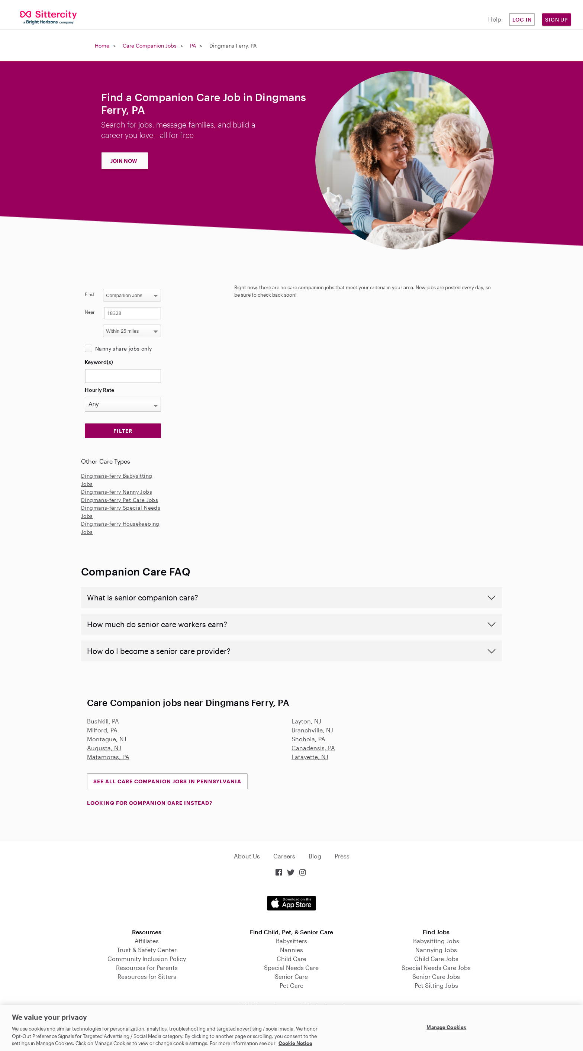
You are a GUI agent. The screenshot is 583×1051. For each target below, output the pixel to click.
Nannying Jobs (436, 949)
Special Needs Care (291, 967)
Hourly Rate (99, 390)
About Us (247, 856)
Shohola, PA (308, 738)
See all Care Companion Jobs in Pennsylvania (167, 781)
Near (90, 312)
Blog (315, 856)
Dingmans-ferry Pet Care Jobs (119, 500)
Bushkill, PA (103, 721)
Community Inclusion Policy (146, 958)
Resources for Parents (147, 967)
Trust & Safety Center (147, 949)
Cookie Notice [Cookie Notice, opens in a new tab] (295, 1043)
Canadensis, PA (313, 747)
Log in (522, 19)
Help (494, 19)
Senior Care (291, 976)
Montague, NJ (106, 738)
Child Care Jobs (436, 958)
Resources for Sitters (146, 976)
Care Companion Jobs (150, 45)
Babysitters (291, 940)
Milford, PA (102, 730)
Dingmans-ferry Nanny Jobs (116, 492)
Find (89, 294)
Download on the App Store (291, 903)
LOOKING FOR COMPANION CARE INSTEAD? (149, 803)
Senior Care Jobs (436, 976)
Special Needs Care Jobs (436, 967)
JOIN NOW (123, 161)
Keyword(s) (99, 362)
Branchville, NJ (312, 730)
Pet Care (291, 985)
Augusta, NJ (104, 747)
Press (342, 856)
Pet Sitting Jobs (436, 985)
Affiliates (147, 940)
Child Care (291, 958)
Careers (284, 856)
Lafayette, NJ (310, 756)
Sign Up (556, 19)
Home (102, 45)
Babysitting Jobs (436, 940)
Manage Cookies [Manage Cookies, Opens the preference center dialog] (446, 1027)
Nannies (291, 949)
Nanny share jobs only (123, 348)
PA (193, 45)
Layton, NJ (306, 721)
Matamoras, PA (108, 756)
